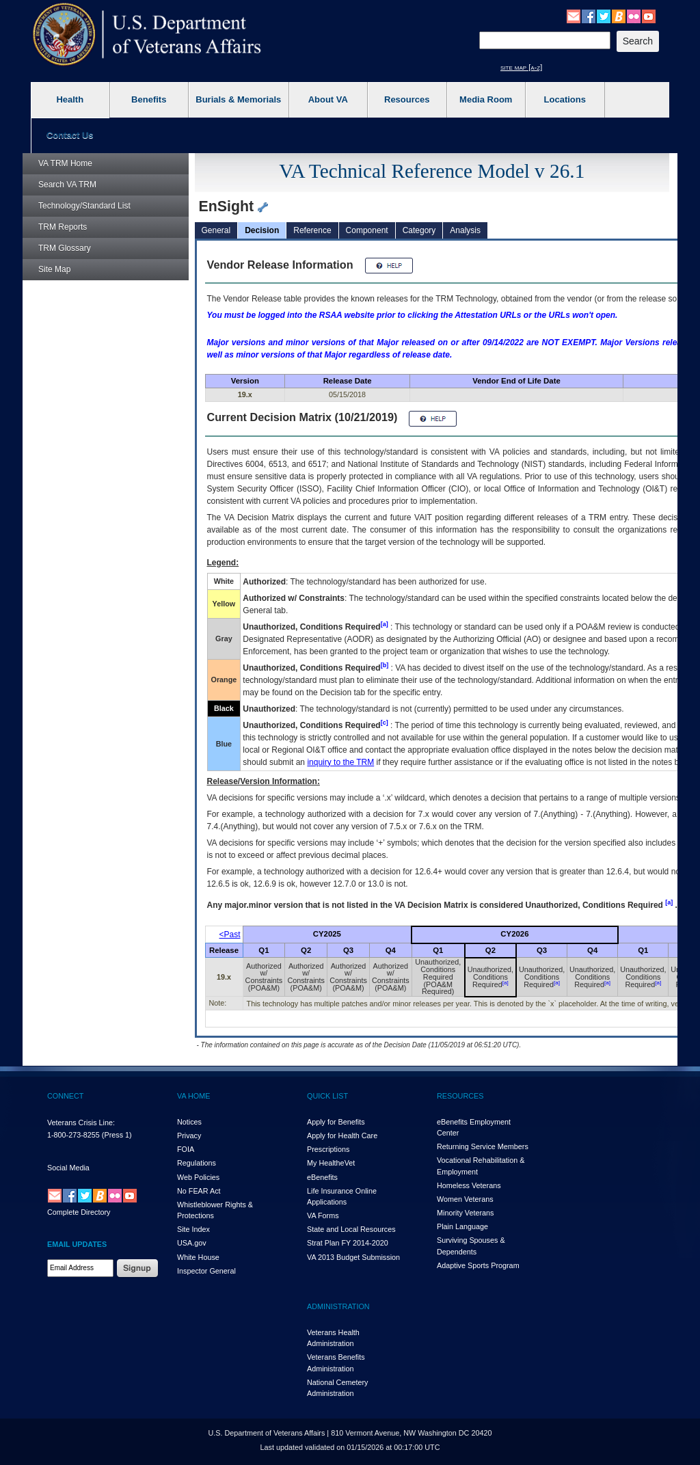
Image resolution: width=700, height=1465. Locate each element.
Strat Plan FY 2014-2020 (347, 1243)
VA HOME (193, 1096)
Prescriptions (328, 1149)
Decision (262, 230)
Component (367, 230)
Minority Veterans (465, 1213)
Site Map (54, 269)
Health (69, 99)
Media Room (485, 99)
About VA (328, 99)
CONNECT (65, 1096)
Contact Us (70, 135)
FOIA (185, 1149)
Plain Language (462, 1226)
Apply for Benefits (336, 1122)
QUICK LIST (327, 1096)
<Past (230, 934)
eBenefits (322, 1177)
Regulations (196, 1163)
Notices (189, 1122)
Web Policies (198, 1177)
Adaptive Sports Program (478, 1265)
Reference (312, 230)
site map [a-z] (521, 67)
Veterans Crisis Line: (81, 1122)
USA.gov (191, 1243)
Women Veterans (465, 1199)
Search (67, 184)
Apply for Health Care (342, 1135)
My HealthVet (331, 1163)
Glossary (64, 248)
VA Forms (323, 1215)
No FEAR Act (199, 1191)
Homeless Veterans (469, 1185)
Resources (406, 99)
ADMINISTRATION (338, 1306)
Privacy (189, 1135)
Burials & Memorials (238, 99)
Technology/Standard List (84, 206)
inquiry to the (340, 762)
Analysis (465, 230)
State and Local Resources (351, 1229)
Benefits (148, 99)
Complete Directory (78, 1212)
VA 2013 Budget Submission (353, 1257)
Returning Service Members (482, 1146)
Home (65, 163)
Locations (565, 99)
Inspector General (206, 1271)
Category (419, 230)
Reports (62, 227)
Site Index (193, 1229)
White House (198, 1257)
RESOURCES (460, 1096)
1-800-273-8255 (73, 1135)
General (216, 230)
